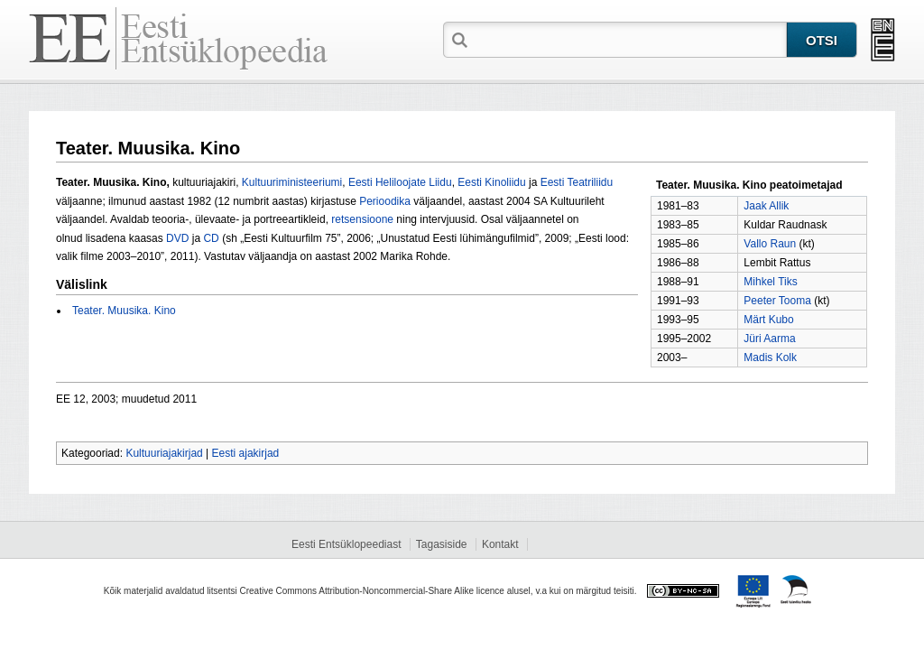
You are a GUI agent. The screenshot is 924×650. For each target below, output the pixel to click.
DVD (177, 238)
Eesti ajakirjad (246, 453)
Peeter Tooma (777, 300)
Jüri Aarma (769, 338)
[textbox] (629, 39)
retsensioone (362, 219)
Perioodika (385, 201)
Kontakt (500, 544)
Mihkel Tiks (770, 281)
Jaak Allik (766, 206)
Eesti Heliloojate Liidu (400, 182)
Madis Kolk (770, 357)
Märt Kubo (768, 319)
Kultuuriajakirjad (163, 453)
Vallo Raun (770, 243)
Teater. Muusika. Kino (124, 310)
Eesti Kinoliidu (491, 182)
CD (210, 238)
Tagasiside (441, 544)
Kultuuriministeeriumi (292, 182)
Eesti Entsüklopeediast (346, 544)
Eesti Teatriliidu (577, 182)
